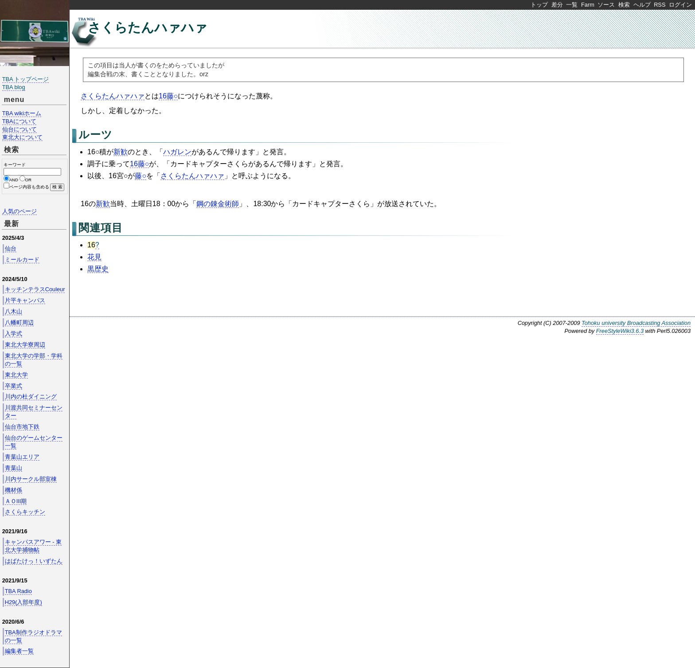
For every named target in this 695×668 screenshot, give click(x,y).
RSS (659, 4)
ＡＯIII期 (16, 501)
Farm (587, 4)
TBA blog (13, 87)
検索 (624, 4)
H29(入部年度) (23, 602)
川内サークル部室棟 (31, 479)
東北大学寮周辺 (25, 344)
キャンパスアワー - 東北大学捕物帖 (33, 546)
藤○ (140, 176)
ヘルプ (642, 4)
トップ (539, 4)
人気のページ (19, 211)
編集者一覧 (19, 651)
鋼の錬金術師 (217, 203)
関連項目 (100, 228)
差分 (557, 4)
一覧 (572, 4)
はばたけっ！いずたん (33, 561)
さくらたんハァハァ (147, 27)
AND (13, 179)
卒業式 (13, 386)
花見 (94, 257)
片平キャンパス (25, 300)
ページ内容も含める (29, 186)
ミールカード (22, 259)
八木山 (13, 311)
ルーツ (95, 135)
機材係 (13, 490)
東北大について (22, 137)
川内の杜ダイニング (31, 396)
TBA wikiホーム (21, 113)
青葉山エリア (22, 456)
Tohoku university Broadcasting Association (636, 323)
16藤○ (168, 96)
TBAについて (19, 121)
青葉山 (13, 468)
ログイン (680, 4)
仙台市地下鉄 (22, 426)
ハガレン (177, 152)
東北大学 (16, 374)
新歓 (120, 152)
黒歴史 (98, 269)
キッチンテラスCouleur (35, 289)
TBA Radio (18, 591)
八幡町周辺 (19, 322)
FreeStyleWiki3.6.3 (620, 331)
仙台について (19, 129)
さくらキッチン (25, 511)
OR (28, 179)
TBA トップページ (25, 79)
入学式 (13, 333)
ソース (606, 4)
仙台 (10, 248)
